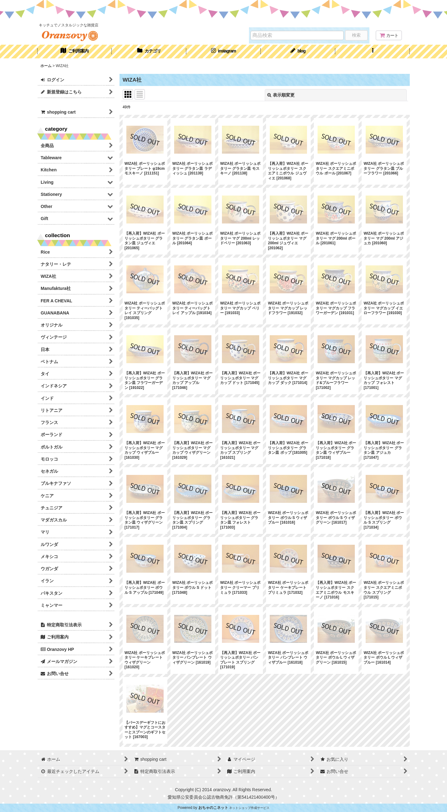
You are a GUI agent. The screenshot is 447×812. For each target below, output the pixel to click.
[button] (372, 51)
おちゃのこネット (213, 807)
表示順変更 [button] (281, 94)
